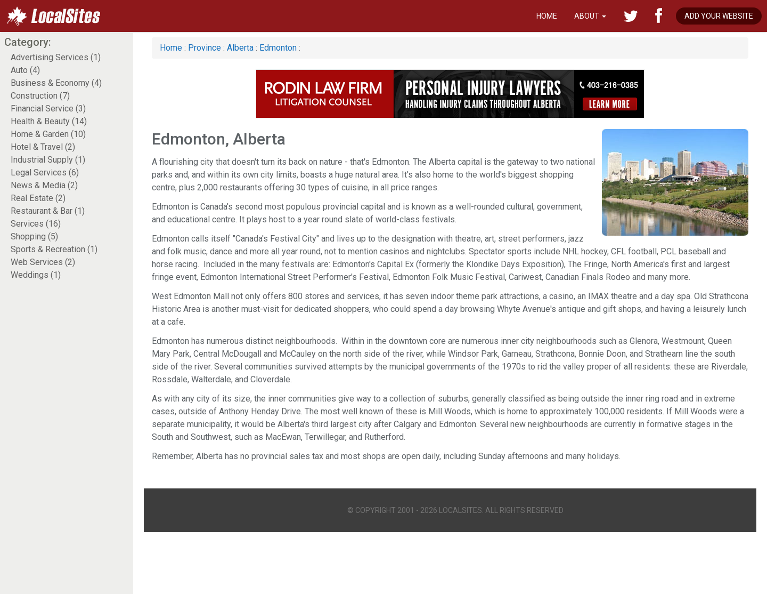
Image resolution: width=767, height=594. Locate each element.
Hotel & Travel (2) (43, 147)
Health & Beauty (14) (49, 121)
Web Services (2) (43, 262)
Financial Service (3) (48, 108)
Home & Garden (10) (48, 134)
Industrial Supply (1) (48, 160)
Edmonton (278, 48)
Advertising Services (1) (56, 57)
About (590, 16)
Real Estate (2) (38, 198)
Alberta (240, 48)
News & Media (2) (44, 185)
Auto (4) (25, 70)
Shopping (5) (34, 236)
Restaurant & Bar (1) (48, 211)
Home (546, 16)
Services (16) (36, 224)
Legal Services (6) (45, 172)
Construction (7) (40, 96)
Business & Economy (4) (56, 83)
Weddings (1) (36, 275)
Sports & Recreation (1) (54, 249)
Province (204, 48)
